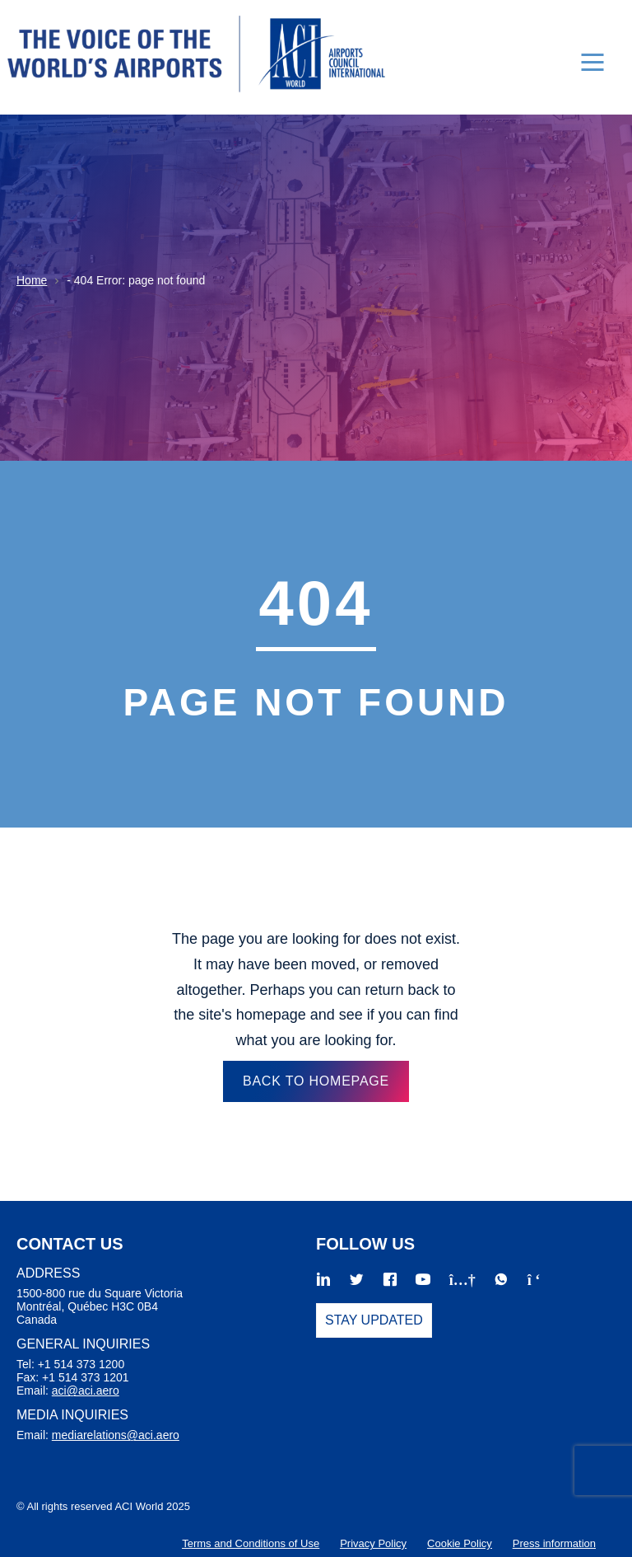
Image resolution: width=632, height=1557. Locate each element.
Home (31, 280)
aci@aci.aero (85, 1390)
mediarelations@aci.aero (115, 1435)
